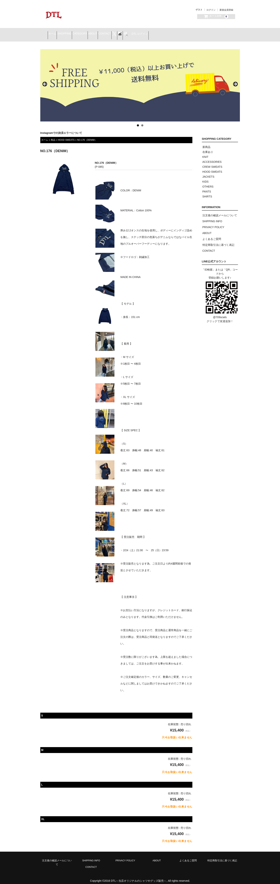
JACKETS (208, 173)
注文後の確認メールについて (219, 211)
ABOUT (123, 32)
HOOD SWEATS (66, 136)
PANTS (206, 187)
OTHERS (207, 182)
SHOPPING (81, 32)
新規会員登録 (226, 10)
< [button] (45, 81)
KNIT (205, 153)
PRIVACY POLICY (213, 223)
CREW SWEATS (212, 163)
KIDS (205, 178)
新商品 (206, 143)
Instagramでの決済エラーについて (61, 129)
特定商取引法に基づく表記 (218, 241)
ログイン (211, 10)
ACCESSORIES (212, 158)
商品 (53, 136)
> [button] (235, 81)
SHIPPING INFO (212, 217)
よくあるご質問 (211, 235)
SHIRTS (207, 192)
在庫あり (207, 148)
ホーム (62, 32)
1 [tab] (138, 122)
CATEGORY (103, 32)
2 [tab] (142, 122)
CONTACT (142, 32)
